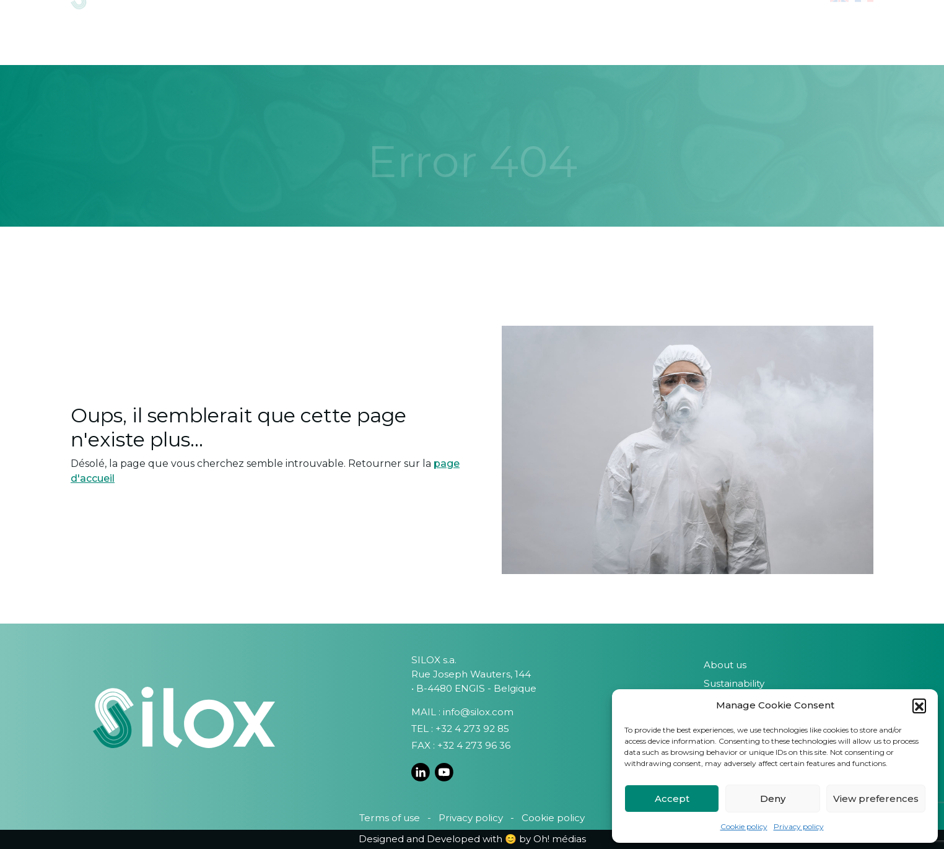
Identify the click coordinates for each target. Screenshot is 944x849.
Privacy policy (799, 826)
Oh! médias (559, 839)
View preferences (876, 798)
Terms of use (389, 818)
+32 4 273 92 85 (472, 728)
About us (725, 665)
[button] (919, 705)
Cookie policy (743, 826)
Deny (772, 798)
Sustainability (734, 683)
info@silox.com (478, 712)
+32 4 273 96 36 (473, 745)
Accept (672, 798)
